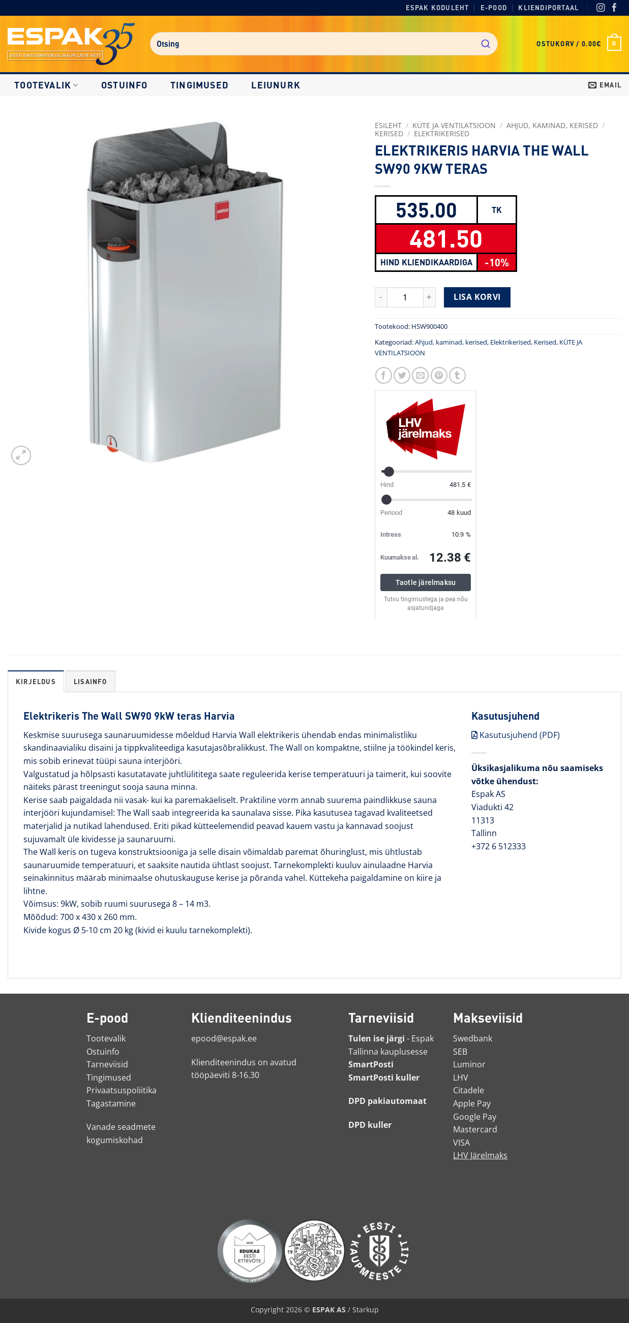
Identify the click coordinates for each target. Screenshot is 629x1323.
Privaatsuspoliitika (121, 1090)
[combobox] (324, 43)
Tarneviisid (107, 1064)
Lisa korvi (477, 296)
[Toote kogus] (405, 297)
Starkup (365, 1309)
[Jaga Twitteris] (402, 375)
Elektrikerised (441, 133)
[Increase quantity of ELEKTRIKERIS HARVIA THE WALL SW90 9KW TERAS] (430, 297)
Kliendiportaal (548, 8)
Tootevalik (46, 84)
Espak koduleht (437, 8)
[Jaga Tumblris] (457, 375)
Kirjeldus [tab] (36, 682)
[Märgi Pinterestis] (439, 375)
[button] (578, 43)
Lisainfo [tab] (90, 682)
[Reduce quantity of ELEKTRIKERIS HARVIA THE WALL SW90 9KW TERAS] (381, 297)
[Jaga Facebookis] (383, 375)
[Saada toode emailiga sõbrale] (420, 375)
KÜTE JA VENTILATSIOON (454, 125)
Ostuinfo (124, 84)
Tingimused (199, 84)
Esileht (388, 125)
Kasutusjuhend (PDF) (515, 735)
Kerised (389, 133)
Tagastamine (111, 1103)
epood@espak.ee (224, 1038)
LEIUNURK (276, 84)
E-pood (494, 8)
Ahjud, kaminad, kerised (552, 125)
